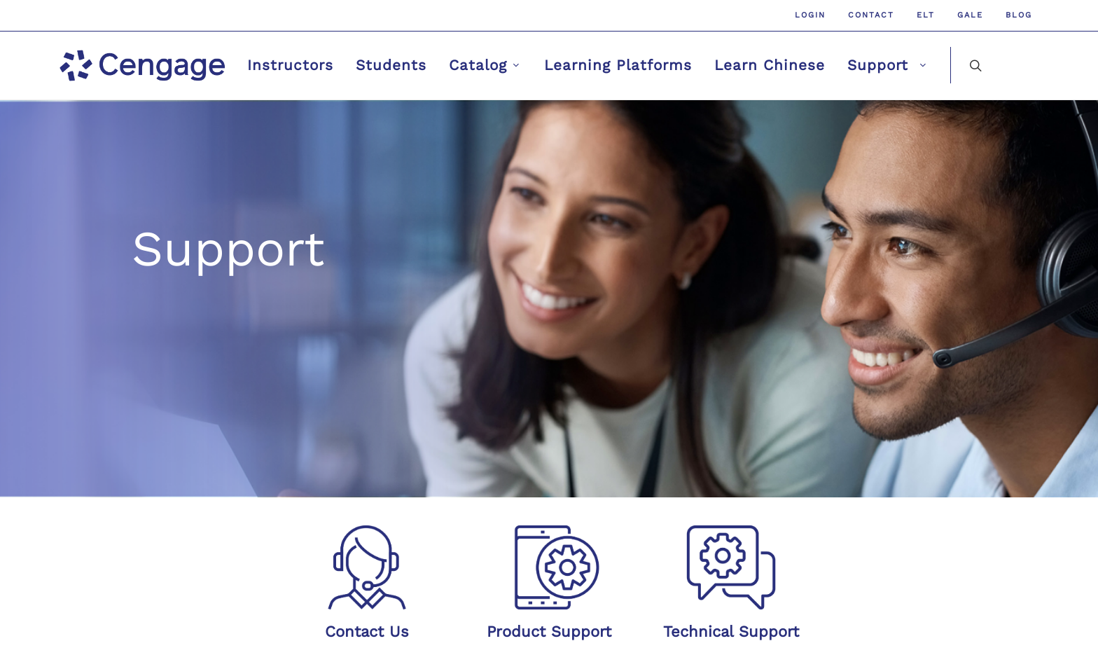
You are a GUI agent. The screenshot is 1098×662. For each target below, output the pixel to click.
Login (810, 15)
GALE (970, 15)
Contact (871, 15)
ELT (926, 15)
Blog (1019, 15)
